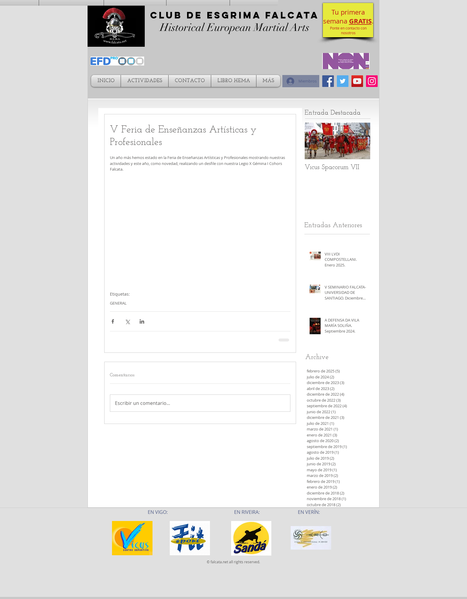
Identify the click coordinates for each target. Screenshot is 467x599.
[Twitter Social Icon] (342, 81)
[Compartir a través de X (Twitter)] (127, 321)
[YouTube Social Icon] (357, 81)
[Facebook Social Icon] (328, 81)
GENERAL (118, 303)
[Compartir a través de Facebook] (113, 321)
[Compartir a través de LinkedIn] (142, 321)
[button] (348, 20)
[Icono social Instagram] (372, 81)
